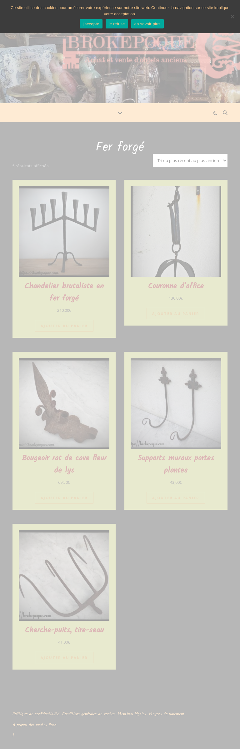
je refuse (117, 24)
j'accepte (91, 24)
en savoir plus (147, 24)
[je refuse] (232, 16)
